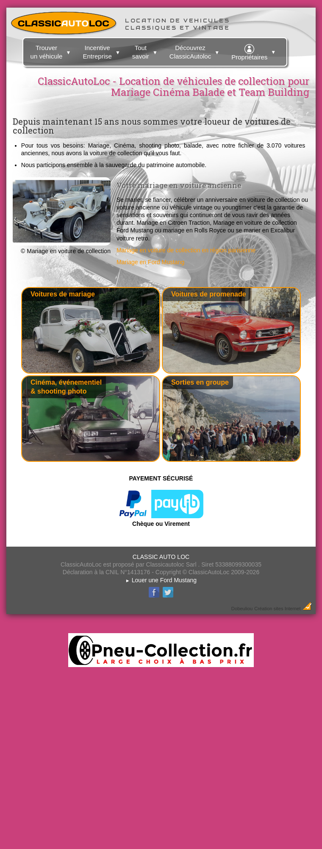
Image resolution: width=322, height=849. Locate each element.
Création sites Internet (277, 608)
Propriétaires (254, 51)
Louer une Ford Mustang (161, 580)
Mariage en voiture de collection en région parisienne (186, 250)
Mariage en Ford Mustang (150, 262)
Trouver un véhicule (52, 50)
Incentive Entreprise (102, 50)
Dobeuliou (242, 608)
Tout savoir (146, 50)
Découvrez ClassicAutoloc (195, 50)
